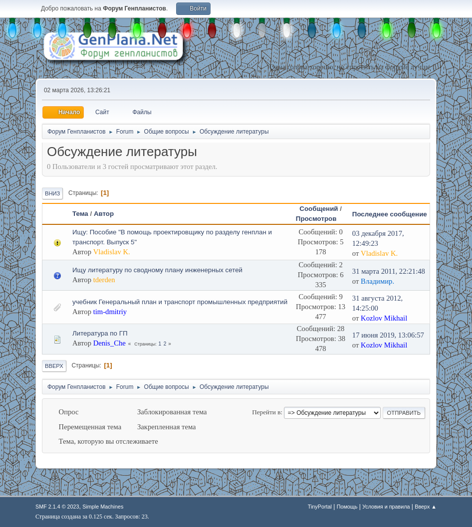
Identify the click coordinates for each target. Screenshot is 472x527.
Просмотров (321, 218)
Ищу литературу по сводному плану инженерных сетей (157, 270)
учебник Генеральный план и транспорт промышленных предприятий (179, 302)
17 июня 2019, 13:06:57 (388, 335)
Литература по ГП (100, 333)
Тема (80, 213)
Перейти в (266, 412)
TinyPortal (320, 507)
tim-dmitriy (110, 312)
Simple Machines (102, 507)
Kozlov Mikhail (384, 318)
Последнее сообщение (389, 214)
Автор (104, 213)
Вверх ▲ (426, 507)
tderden (104, 280)
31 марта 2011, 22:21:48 (388, 271)
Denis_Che (109, 343)
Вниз (52, 193)
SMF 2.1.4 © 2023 (57, 507)
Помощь (347, 507)
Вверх (54, 366)
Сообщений (318, 208)
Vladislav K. (111, 252)
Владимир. (377, 281)
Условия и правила (386, 507)
